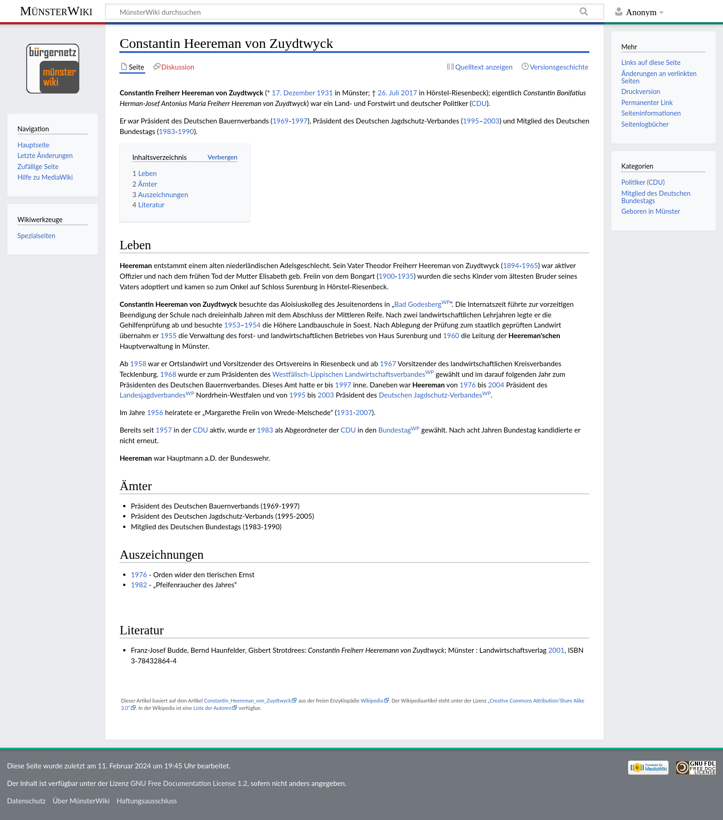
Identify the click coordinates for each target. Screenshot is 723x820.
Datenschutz (26, 801)
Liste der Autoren (212, 708)
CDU (479, 103)
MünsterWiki (56, 11)
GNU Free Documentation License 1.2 (188, 783)
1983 (167, 131)
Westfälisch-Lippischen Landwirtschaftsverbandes (353, 374)
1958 (138, 363)
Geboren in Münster (650, 211)
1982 (139, 584)
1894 (511, 265)
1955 (168, 335)
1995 (471, 121)
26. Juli (388, 92)
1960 (451, 335)
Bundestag (399, 430)
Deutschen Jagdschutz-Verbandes (435, 395)
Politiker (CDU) (642, 182)
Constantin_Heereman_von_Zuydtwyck (247, 700)
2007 (364, 412)
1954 (252, 325)
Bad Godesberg (422, 304)
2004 (496, 385)
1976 (468, 385)
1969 (281, 121)
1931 (325, 92)
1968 (168, 374)
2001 (556, 650)
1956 (155, 412)
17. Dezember (293, 92)
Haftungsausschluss (147, 801)
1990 (186, 131)
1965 (530, 265)
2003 (491, 121)
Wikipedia (372, 700)
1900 (387, 276)
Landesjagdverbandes (156, 395)
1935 (405, 276)
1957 (163, 430)
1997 (299, 121)
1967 (388, 363)
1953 (232, 325)
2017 (409, 92)
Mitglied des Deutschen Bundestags (655, 197)
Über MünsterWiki (81, 801)
